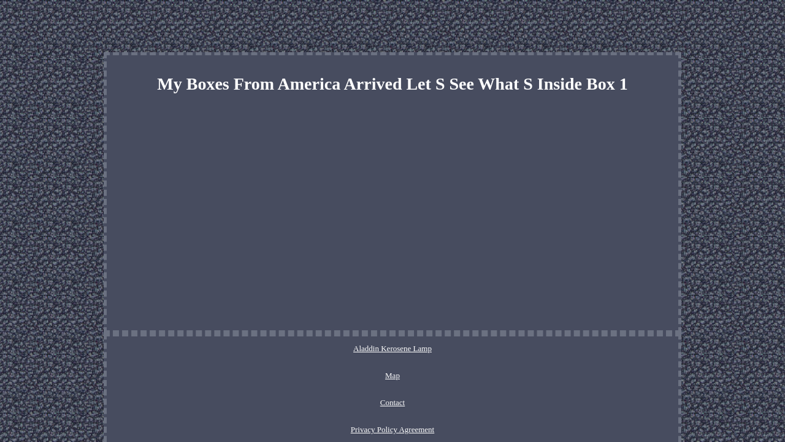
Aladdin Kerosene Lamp (268, 348)
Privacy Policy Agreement (430, 348)
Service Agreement (516, 348)
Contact (362, 348)
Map (328, 348)
